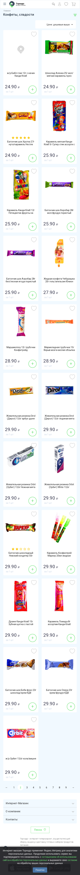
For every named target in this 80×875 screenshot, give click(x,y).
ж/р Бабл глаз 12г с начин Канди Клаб (21, 74)
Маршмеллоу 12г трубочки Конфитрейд (21, 349)
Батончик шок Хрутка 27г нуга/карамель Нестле (20, 143)
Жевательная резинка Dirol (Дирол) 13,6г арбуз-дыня (20, 417)
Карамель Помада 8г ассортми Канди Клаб (59, 623)
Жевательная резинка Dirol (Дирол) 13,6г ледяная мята (59, 417)
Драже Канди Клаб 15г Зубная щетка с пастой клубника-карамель (20, 624)
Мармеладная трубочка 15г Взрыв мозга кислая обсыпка (59, 349)
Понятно (39, 870)
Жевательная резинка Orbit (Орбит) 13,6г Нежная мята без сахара (21, 487)
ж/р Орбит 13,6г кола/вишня (21, 758)
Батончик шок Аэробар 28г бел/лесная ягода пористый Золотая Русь (21, 282)
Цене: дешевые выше (60, 24)
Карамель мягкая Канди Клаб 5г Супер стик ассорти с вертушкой (59, 144)
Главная (7, 11)
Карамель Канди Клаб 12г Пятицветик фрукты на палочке (21, 213)
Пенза (38, 829)
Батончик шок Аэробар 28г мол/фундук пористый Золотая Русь (59, 213)
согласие (72, 860)
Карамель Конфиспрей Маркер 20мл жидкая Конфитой (59, 556)
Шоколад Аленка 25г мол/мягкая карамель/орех (59, 74)
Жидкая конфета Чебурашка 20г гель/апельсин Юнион (59, 280)
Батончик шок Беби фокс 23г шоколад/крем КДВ (21, 691)
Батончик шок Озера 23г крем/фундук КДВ (59, 691)
